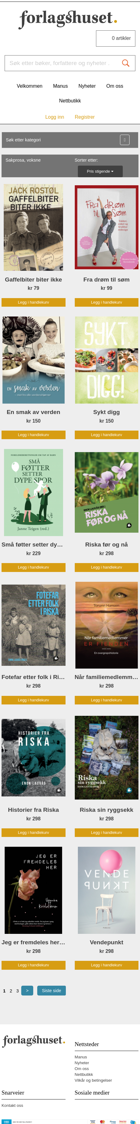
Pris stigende (100, 171)
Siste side (51, 990)
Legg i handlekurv (33, 302)
